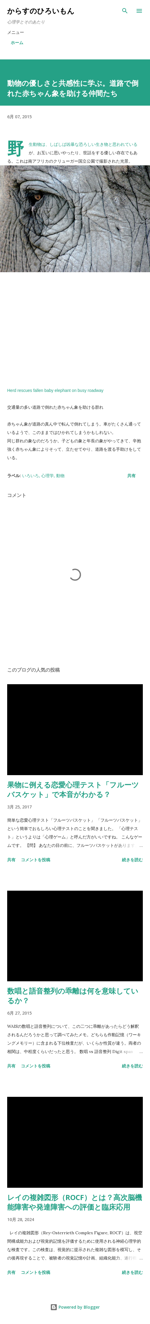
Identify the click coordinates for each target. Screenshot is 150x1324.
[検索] (124, 10)
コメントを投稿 (35, 859)
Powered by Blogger (75, 1307)
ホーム (17, 42)
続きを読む (132, 859)
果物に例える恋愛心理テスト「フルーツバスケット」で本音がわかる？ (73, 789)
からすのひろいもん (40, 11)
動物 (60, 475)
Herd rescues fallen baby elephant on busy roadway (55, 390)
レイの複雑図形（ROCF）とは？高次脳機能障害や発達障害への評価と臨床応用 (74, 1202)
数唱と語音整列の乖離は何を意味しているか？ (72, 995)
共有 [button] (131, 475)
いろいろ (30, 475)
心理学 (47, 475)
